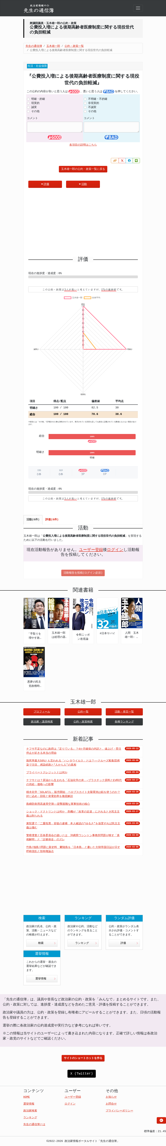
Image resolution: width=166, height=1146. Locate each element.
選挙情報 (45, 978)
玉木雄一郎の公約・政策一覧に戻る (83, 169)
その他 (35, 111)
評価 (45, 184)
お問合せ (111, 1103)
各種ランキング (124, 721)
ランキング (86, 943)
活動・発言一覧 (124, 711)
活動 (83, 184)
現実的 (35, 103)
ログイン (115, 550)
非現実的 (93, 103)
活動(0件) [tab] (33, 519)
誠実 (34, 107)
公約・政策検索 (83, 721)
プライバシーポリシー (119, 1110)
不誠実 (92, 107)
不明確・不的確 (97, 99)
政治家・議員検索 (42, 721)
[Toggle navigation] (138, 8)
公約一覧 (83, 711)
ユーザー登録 (91, 550)
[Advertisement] (83, 224)
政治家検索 (30, 1110)
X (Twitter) (81, 1074)
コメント (32, 118)
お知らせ (111, 1097)
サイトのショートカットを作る (83, 1058)
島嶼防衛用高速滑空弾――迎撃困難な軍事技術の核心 (58, 804)
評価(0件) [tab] (52, 519)
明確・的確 (38, 99)
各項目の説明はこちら (83, 144)
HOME (26, 1097)
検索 (47, 943)
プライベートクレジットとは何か (46, 772)
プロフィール (42, 711)
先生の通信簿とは (34, 1124)
